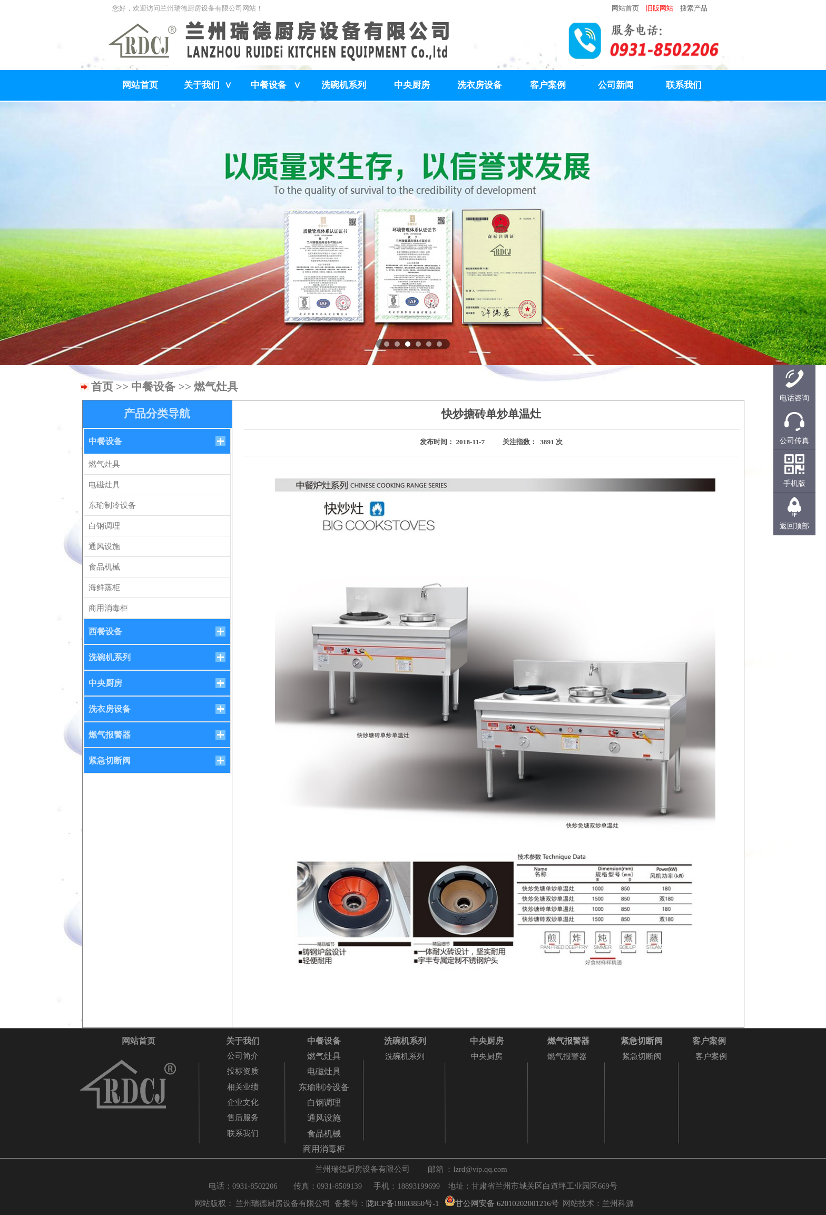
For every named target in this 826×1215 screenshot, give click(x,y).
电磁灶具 (104, 485)
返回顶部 (794, 526)
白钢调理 (104, 526)
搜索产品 (693, 8)
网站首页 (625, 8)
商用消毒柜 (108, 608)
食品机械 (104, 567)
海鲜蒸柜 (104, 587)
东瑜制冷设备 (112, 505)
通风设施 (104, 546)
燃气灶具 (104, 464)
